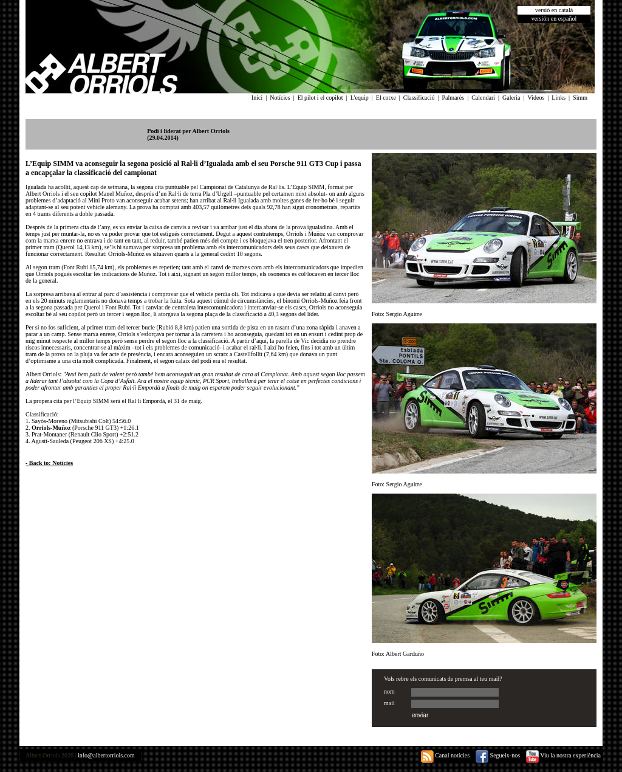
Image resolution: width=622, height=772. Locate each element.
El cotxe (386, 97)
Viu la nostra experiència (563, 755)
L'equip (359, 97)
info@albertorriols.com (106, 755)
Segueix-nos (498, 755)
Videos (536, 97)
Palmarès (453, 97)
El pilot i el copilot (320, 97)
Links (559, 97)
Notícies (280, 97)
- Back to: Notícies (49, 463)
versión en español (553, 18)
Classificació (419, 97)
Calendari (483, 97)
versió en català (554, 10)
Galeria (511, 97)
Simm (580, 97)
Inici (256, 97)
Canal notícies (445, 755)
